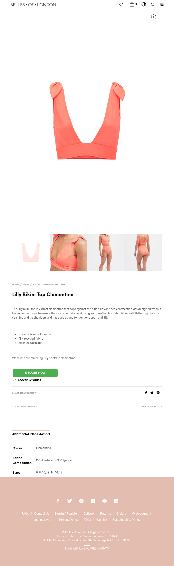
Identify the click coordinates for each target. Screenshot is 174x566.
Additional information (31, 434)
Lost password (44, 519)
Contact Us (41, 513)
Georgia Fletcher (55, 285)
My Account (140, 513)
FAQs (25, 513)
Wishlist (101, 519)
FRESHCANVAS (99, 548)
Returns (105, 513)
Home (15, 285)
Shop (26, 285)
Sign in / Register (66, 513)
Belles (36, 285)
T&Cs (87, 519)
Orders (121, 513)
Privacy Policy (68, 519)
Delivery (89, 513)
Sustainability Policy (126, 519)
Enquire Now (35, 373)
